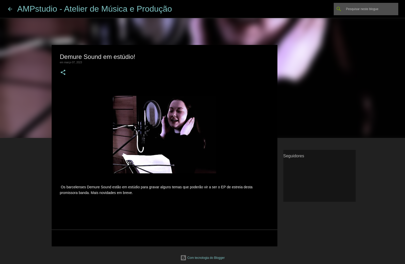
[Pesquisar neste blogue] (371, 9)
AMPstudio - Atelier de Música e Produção (94, 8)
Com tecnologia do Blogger (202, 258)
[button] (63, 72)
